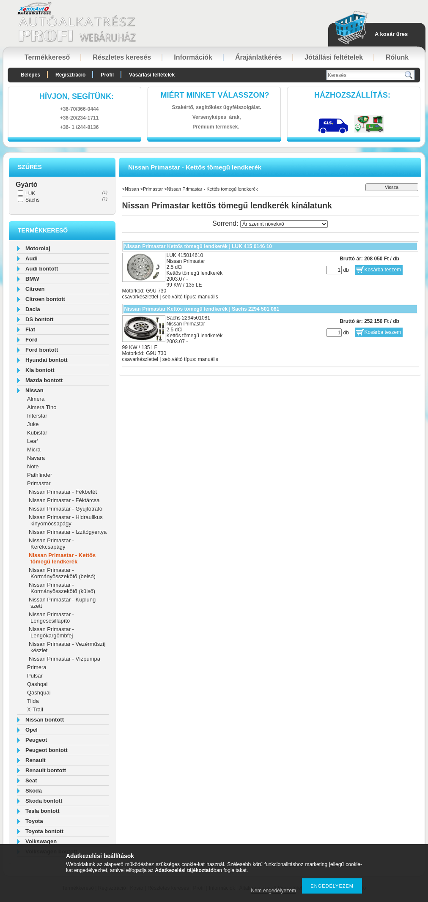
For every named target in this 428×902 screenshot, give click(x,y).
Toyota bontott (44, 831)
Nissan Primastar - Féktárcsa (64, 500)
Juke (32, 424)
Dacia (32, 309)
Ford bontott (41, 350)
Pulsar (35, 675)
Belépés (30, 75)
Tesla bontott (42, 811)
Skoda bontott (43, 801)
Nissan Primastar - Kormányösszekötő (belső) (62, 573)
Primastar (39, 483)
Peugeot (36, 740)
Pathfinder (39, 475)
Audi (31, 258)
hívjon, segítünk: (76, 96)
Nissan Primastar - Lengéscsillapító (51, 617)
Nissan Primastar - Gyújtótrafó (65, 509)
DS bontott (39, 319)
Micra (34, 449)
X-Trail (35, 709)
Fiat (30, 329)
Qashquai (39, 692)
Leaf (32, 441)
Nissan (34, 390)
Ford (31, 339)
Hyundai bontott (46, 360)
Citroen (35, 289)
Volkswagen (41, 841)
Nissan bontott (44, 719)
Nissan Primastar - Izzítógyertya (68, 532)
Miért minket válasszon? (215, 95)
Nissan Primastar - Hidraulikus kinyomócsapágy (66, 520)
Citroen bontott (45, 299)
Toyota (34, 821)
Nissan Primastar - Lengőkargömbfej (51, 632)
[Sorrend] (284, 224)
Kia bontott (40, 370)
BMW (32, 279)
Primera (37, 667)
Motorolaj (37, 248)
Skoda (33, 790)
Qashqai (37, 684)
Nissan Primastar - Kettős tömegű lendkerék (62, 558)
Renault (35, 760)
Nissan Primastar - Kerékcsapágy (51, 543)
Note (32, 466)
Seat (31, 780)
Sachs (32, 200)
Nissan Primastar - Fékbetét (63, 492)
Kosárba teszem (383, 270)
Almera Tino (41, 407)
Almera (35, 399)
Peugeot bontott (46, 750)
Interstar (37, 416)
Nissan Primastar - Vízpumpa (64, 659)
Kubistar (37, 432)
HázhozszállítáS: (352, 95)
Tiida (33, 701)
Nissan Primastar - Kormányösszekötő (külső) (62, 588)
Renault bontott (45, 770)
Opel (31, 730)
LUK (30, 194)
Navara (36, 458)
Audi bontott (41, 268)
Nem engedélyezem (273, 891)
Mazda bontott (44, 380)
